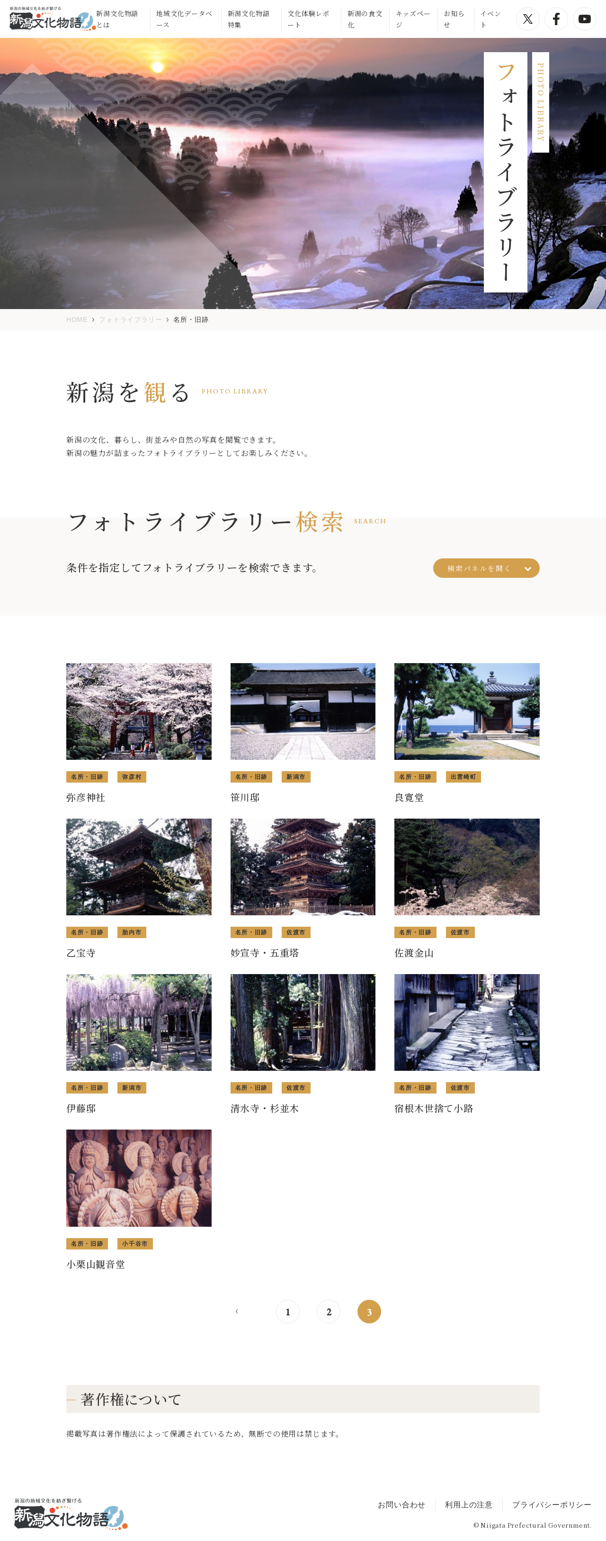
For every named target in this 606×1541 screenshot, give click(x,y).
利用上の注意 (469, 1505)
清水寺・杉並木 (265, 1108)
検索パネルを (489, 568)
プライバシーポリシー (552, 1505)
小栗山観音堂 (95, 1264)
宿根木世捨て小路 (433, 1108)
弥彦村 (132, 777)
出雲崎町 (464, 777)
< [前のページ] (237, 1311)
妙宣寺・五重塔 (265, 952)
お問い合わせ (402, 1505)
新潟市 (296, 777)
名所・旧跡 (87, 777)
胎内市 (132, 932)
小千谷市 (135, 1243)
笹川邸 (245, 797)
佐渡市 (296, 932)
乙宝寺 (81, 952)
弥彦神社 (86, 797)
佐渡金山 (414, 952)
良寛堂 (409, 797)
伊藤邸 (81, 1108)
